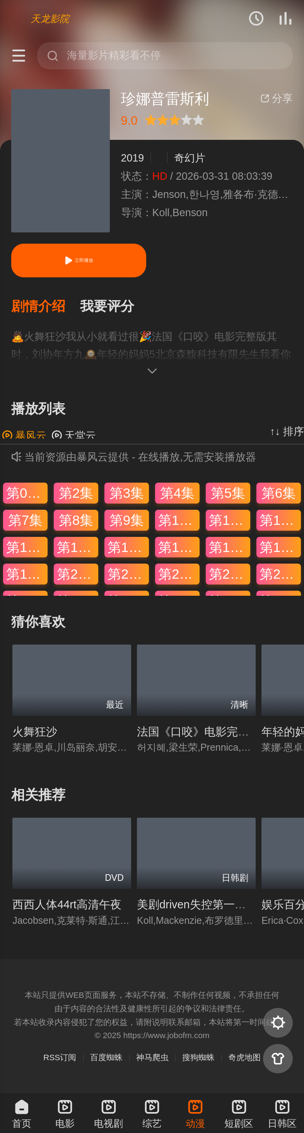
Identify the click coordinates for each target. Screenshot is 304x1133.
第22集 (179, 575)
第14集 (77, 548)
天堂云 (73, 438)
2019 (132, 158)
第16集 (179, 548)
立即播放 (78, 260)
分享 (276, 98)
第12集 (280, 522)
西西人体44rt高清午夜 (66, 906)
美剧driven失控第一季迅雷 (202, 906)
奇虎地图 (244, 1058)
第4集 (177, 494)
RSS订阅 (59, 1058)
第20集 (77, 575)
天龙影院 (50, 18)
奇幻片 (189, 158)
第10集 (179, 522)
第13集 (27, 548)
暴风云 (24, 438)
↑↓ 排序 (287, 433)
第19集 (27, 575)
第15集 (128, 548)
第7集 (25, 522)
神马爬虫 (152, 1058)
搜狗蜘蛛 (198, 1058)
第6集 (278, 494)
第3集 (126, 494)
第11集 (229, 522)
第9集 (126, 522)
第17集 (229, 548)
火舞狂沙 (34, 733)
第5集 (228, 494)
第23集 (229, 575)
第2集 (76, 494)
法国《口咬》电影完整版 (198, 733)
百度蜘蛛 (106, 1058)
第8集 (76, 522)
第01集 (27, 494)
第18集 (280, 548)
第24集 (280, 575)
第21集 (128, 575)
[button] (45, 307)
